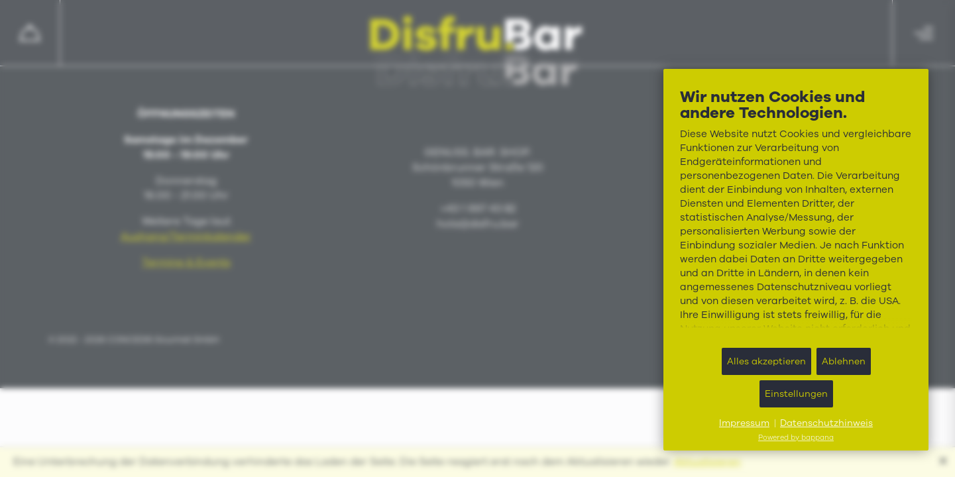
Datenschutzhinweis (826, 423)
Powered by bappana (796, 438)
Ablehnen (844, 361)
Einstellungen (796, 394)
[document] (796, 212)
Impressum (744, 423)
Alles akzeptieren (766, 361)
